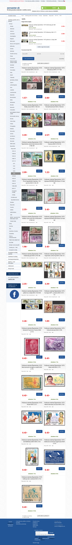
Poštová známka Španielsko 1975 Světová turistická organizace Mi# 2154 (54, 441)
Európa (10, 23)
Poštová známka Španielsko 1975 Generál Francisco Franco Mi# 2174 (32, 330)
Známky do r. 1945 (13, 247)
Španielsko (12, 146)
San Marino (12, 136)
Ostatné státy (13, 221)
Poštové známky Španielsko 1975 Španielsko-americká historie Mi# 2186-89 (32, 144)
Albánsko (12, 28)
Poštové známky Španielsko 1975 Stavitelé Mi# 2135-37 (32, 69)
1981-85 (14, 178)
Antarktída (11, 233)
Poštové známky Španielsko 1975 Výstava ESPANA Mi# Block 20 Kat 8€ (54, 218)
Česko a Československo (12, 236)
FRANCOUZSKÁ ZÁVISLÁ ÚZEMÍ (13, 61)
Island (11, 75)
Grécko (11, 133)
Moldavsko (12, 102)
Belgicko (12, 38)
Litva (11, 87)
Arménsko (12, 33)
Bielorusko (12, 41)
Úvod (23, 15)
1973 (14, 168)
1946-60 (14, 153)
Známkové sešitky (12, 256)
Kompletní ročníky (14, 191)
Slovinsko (12, 141)
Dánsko (11, 48)
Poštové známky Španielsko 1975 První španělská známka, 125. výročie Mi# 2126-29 (32, 181)
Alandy (11, 26)
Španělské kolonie (15, 200)
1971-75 (14, 161)
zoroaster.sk (13, 7)
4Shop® (40, 538)
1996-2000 (14, 186)
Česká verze (61, 1)
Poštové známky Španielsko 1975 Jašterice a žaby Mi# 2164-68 (32, 292)
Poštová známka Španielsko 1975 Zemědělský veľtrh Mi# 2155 (32, 440)
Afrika (10, 223)
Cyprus (11, 82)
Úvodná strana (12, 15)
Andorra (12, 31)
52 (26, 65)
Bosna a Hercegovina (15, 43)
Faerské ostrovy (13, 53)
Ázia (10, 228)
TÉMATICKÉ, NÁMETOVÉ (14, 240)
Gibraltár (12, 65)
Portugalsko (12, 126)
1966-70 (14, 158)
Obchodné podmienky (51, 1)
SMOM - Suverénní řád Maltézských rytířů (15, 218)
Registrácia (35, 524)
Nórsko (11, 118)
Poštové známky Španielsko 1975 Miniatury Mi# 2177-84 (54, 69)
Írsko (11, 72)
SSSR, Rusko (12, 143)
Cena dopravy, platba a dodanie (32, 1)
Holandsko (12, 110)
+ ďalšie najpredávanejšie (43, 47)
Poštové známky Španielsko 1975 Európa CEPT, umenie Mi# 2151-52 (54, 292)
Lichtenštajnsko (13, 85)
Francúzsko (12, 58)
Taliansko (12, 77)
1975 (14, 173)
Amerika (11, 226)
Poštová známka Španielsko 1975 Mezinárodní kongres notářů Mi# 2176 (32, 367)
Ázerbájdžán (13, 36)
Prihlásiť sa (35, 522)
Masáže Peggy (36, 542)
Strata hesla (35, 525)
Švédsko (12, 202)
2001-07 (14, 188)
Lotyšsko (12, 90)
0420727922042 (58, 522)
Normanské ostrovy (14, 116)
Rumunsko (12, 131)
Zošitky (13, 195)
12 (22, 65)
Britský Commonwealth (14, 245)
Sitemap (34, 526)
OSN (11, 214)
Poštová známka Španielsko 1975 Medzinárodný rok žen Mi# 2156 (54, 403)
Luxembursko (13, 92)
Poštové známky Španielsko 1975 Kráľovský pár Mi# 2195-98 (32, 254)
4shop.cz (43, 539)
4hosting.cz (51, 538)
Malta (11, 100)
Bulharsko (12, 46)
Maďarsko (12, 95)
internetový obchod (43, 537)
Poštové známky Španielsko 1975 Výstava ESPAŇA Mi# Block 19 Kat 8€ (54, 181)
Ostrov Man (12, 121)
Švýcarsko (12, 204)
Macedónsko (13, 97)
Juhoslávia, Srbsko (14, 80)
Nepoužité (13, 148)
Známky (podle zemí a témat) (14, 20)
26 (24, 65)
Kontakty (43, 1)
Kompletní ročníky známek (12, 253)
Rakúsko (12, 128)
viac (36, 72)
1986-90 (14, 181)
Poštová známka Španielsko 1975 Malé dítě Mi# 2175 (54, 366)
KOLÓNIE (11, 242)
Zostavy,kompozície (13, 259)
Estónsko (12, 51)
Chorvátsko (12, 70)
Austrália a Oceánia (13, 231)
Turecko (12, 207)
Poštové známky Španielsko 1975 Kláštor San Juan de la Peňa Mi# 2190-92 (32, 218)
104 (28, 65)
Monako (12, 105)
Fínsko (11, 56)
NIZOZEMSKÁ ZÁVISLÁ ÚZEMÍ (15, 113)
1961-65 (14, 156)
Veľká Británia (13, 212)
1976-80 (14, 176)
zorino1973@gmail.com (59, 526)
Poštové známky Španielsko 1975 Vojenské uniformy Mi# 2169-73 (54, 254)
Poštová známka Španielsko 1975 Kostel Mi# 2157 (32, 403)
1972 (14, 166)
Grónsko (12, 67)
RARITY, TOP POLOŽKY (11, 262)
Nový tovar (11, 268)
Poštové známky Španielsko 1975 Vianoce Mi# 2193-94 (54, 143)
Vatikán (11, 209)
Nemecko (12, 107)
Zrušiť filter (61, 58)
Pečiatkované (14, 197)
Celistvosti (11, 266)
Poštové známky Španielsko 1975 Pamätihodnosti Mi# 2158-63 (54, 106)
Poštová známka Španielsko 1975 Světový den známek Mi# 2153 (32, 478)
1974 (14, 171)
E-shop (36, 537)
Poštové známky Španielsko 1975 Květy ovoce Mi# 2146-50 (32, 106)
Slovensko (12, 138)
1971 (14, 163)
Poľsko (11, 123)
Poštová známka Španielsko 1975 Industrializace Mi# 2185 (54, 329)
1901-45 (14, 151)
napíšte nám (11, 279)
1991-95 (14, 183)
